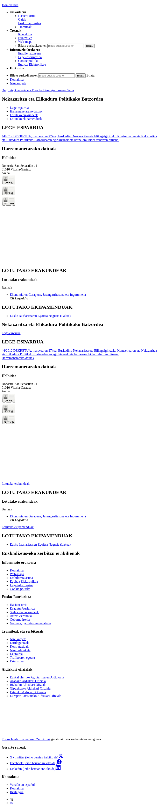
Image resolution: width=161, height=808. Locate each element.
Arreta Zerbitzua (21, 616)
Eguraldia (16, 654)
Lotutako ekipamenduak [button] (26, 119)
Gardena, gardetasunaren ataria (30, 623)
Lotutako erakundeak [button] (24, 115)
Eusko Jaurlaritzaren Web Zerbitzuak (26, 739)
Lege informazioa (21, 585)
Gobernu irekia (20, 619)
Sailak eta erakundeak (24, 612)
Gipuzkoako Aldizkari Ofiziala (30, 688)
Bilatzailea (25, 38)
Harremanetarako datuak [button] (26, 111)
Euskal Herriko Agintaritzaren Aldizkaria (37, 677)
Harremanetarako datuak (18, 358)
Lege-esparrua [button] (19, 107)
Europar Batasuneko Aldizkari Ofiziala (35, 696)
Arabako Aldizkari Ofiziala (28, 681)
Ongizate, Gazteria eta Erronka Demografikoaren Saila (38, 90)
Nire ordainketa (20, 650)
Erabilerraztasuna (29, 53)
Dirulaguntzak (19, 643)
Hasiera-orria (26, 15)
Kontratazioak (19, 646)
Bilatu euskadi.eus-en (32, 45)
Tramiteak (25, 27)
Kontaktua (25, 34)
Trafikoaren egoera (22, 657)
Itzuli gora (16, 792)
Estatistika (17, 661)
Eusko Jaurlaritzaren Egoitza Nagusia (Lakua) (40, 316)
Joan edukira (10, 5)
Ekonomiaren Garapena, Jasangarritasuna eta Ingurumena (48, 294)
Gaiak (22, 19)
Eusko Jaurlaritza (29, 23)
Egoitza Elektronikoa (32, 64)
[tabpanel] (80, 133)
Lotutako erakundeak (16, 483)
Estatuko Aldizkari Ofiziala (28, 692)
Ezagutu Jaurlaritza (22, 608)
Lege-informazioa (30, 57)
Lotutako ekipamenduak (18, 527)
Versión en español (22, 784)
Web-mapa (25, 41)
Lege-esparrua (11, 333)
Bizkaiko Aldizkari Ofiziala (28, 684)
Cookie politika (28, 61)
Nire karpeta (18, 83)
